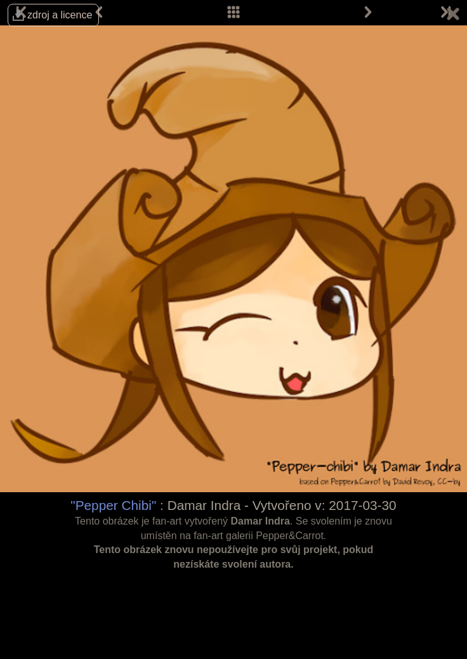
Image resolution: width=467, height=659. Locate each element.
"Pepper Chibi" (113, 505)
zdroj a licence (59, 15)
